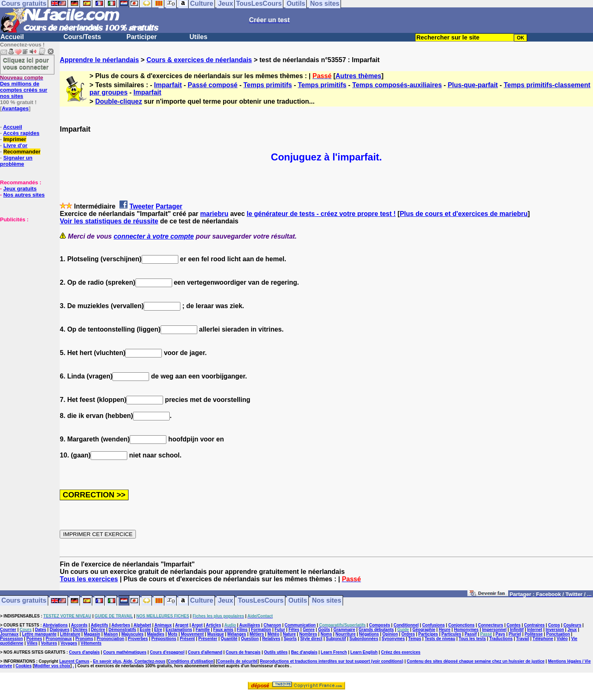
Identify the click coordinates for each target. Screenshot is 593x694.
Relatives (271, 638)
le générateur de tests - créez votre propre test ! (321, 213)
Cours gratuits (23, 600)
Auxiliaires (249, 625)
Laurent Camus (74, 661)
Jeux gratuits (20, 189)
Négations (369, 634)
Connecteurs (490, 625)
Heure (444, 629)
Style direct (311, 638)
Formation (261, 629)
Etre (158, 629)
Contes (514, 625)
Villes (32, 643)
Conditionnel (406, 625)
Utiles (198, 36)
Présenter (207, 638)
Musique (215, 634)
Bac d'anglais (304, 652)
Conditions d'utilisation (191, 661)
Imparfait (168, 84)
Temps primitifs (267, 84)
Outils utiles (275, 652)
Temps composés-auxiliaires (397, 84)
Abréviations (55, 625)
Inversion (555, 629)
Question (250, 638)
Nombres (308, 634)
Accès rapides (21, 133)
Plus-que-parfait (473, 84)
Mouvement (192, 634)
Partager (169, 206)
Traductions (501, 638)
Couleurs (572, 625)
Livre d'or (15, 145)
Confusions (433, 625)
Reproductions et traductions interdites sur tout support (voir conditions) (331, 661)
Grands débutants (376, 629)
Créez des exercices (400, 652)
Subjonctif (336, 638)
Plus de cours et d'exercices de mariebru (464, 213)
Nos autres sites (23, 195)
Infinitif (516, 629)
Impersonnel (494, 629)
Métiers (257, 634)
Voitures (49, 643)
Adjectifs (99, 625)
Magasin (92, 634)
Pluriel (515, 634)
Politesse (534, 634)
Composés (379, 625)
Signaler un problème (16, 161)
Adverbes (121, 625)
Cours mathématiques (125, 652)
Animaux (163, 625)
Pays (500, 634)
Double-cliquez (118, 101)
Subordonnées (363, 638)
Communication (300, 625)
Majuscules (132, 634)
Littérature (70, 634)
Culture (201, 600)
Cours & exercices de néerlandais (199, 59)
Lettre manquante (39, 634)
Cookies (24, 666)
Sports (290, 638)
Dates (40, 629)
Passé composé (213, 84)
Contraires (534, 625)
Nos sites (326, 600)
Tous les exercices (89, 579)
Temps (414, 638)
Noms (326, 634)
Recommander (21, 152)
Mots (172, 634)
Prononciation (110, 638)
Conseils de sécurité (237, 661)
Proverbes (138, 638)
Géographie (423, 629)
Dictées (80, 629)
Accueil (12, 36)
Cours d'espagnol (167, 652)
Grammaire (344, 629)
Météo (273, 634)
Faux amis (223, 629)
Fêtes (294, 629)
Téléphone (542, 638)
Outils (297, 600)
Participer (141, 36)
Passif (470, 634)
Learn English (364, 652)
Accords (79, 625)
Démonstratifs (122, 629)
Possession (11, 638)
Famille (203, 629)
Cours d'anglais (84, 652)
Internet (534, 629)
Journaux (9, 634)
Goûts (324, 629)
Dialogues (60, 629)
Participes (428, 634)
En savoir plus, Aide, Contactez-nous (129, 661)
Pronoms (84, 638)
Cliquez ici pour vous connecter (26, 63)
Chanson (272, 625)
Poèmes (34, 638)
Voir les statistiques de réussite (109, 221)
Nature (289, 634)
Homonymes (466, 629)
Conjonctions (461, 625)
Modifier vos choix (52, 666)
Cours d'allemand (205, 652)
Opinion (390, 634)
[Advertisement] (24, 264)
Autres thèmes (358, 75)
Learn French (334, 652)
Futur (280, 629)
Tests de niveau (440, 638)
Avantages (15, 108)
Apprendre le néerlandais (99, 59)
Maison (111, 634)
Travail (522, 638)
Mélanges (236, 634)
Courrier (8, 629)
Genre (309, 629)
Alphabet (142, 625)
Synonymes (393, 638)
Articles (213, 625)
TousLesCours (261, 600)
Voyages (69, 643)
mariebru (214, 213)
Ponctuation (558, 634)
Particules (451, 634)
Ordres (408, 634)
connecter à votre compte (154, 236)
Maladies (155, 634)
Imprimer (14, 139)
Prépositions (164, 638)
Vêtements (91, 643)
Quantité (229, 638)
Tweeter (141, 206)
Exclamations (179, 629)
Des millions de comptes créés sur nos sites (23, 86)
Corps (554, 625)
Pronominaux (59, 638)
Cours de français (243, 652)
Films (242, 629)
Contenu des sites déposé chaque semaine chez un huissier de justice (476, 661)
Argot (197, 625)
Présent (187, 638)
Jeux (225, 600)
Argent (181, 625)
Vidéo (562, 638)
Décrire (98, 629)
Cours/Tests (82, 36)
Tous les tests (472, 638)
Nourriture (346, 634)
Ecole (145, 629)
